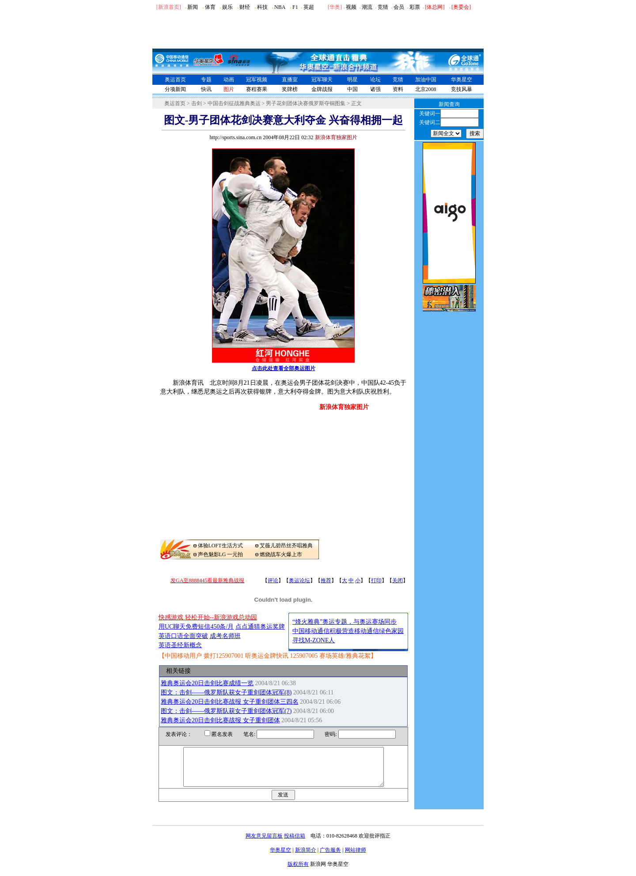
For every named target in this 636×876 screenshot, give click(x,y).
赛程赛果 (256, 89)
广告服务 (330, 858)
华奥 (334, 7)
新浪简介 (305, 858)
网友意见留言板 (264, 844)
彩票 (414, 7)
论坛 (375, 79)
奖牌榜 (290, 89)
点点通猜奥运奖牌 (260, 626)
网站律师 (355, 858)
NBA (279, 7)
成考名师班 (225, 636)
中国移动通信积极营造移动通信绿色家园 (348, 631)
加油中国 (425, 79)
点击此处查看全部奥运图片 (283, 368)
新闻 (192, 7)
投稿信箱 (294, 844)
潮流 (367, 7)
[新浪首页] (168, 7)
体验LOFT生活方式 (220, 545)
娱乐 (227, 7)
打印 (376, 580)
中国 (352, 89)
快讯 (206, 89)
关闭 (397, 580)
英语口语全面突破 (183, 636)
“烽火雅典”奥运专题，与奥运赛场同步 (344, 621)
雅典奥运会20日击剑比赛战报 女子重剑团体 (220, 720)
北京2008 (425, 89)
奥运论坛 (299, 580)
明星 (352, 79)
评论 (273, 580)
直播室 (290, 79)
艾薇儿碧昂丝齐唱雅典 (286, 545)
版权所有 (298, 872)
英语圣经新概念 (180, 645)
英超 (308, 7)
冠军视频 (256, 79)
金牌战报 (322, 89)
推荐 (326, 580)
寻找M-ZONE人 (313, 640)
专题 (206, 79)
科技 (262, 7)
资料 (398, 89)
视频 (351, 7)
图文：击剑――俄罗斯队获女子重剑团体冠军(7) (226, 711)
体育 (210, 7)
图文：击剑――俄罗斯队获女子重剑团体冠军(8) (226, 692)
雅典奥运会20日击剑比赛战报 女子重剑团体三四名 (230, 701)
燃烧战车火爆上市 (281, 554)
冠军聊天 (322, 79)
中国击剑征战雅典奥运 (234, 103)
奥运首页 (175, 79)
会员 (399, 7)
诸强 (375, 89)
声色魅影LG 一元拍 (220, 554)
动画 (228, 79)
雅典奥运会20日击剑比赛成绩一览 (207, 683)
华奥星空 (461, 79)
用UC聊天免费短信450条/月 (196, 626)
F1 (295, 7)
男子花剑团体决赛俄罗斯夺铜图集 (305, 103)
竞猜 (383, 7)
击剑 (196, 103)
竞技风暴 (461, 89)
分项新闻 (175, 89)
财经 (244, 7)
